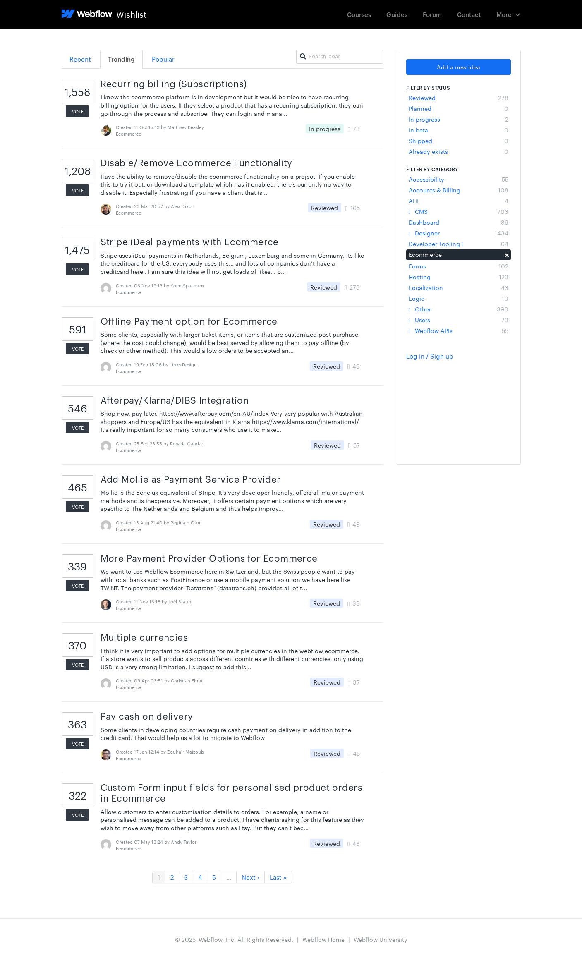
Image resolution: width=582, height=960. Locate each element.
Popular (163, 59)
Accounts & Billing (458, 190)
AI (458, 200)
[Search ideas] (339, 57)
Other (458, 309)
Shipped (458, 140)
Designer (458, 233)
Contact (469, 14)
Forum (432, 14)
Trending (121, 59)
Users (458, 320)
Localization (458, 287)
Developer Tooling (458, 243)
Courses (359, 14)
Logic (458, 298)
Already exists (458, 151)
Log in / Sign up (429, 356)
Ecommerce (458, 254)
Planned (458, 108)
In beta (458, 130)
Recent (80, 59)
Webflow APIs (458, 330)
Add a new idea (458, 67)
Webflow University (380, 939)
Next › (250, 877)
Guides (396, 14)
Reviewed (458, 97)
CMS (458, 211)
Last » (278, 877)
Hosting (458, 277)
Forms (458, 266)
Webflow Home (323, 939)
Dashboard (458, 222)
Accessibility (458, 179)
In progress (458, 119)
